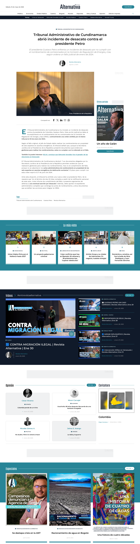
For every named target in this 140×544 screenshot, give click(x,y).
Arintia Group (96, 251)
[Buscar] (133, 14)
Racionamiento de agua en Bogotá (70, 533)
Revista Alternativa (75, 62)
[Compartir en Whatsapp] (69, 120)
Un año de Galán (107, 143)
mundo (9, 340)
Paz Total (45, 251)
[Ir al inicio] (70, 6)
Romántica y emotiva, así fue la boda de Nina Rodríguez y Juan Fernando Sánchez (122, 258)
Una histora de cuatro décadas (113, 535)
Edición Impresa (116, 13)
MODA (123, 251)
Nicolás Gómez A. (27, 429)
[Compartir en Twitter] (57, 120)
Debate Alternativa (97, 17)
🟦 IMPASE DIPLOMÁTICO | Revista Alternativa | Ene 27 (116, 336)
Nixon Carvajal (74, 401)
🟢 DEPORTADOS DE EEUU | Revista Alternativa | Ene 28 (116, 320)
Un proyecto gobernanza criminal (43, 256)
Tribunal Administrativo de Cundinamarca (71, 29)
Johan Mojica (18, 251)
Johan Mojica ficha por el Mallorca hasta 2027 (17, 256)
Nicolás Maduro (71, 17)
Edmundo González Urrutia (54, 17)
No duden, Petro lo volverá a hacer (27, 435)
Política (18, 13)
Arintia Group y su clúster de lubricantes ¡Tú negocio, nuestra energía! (96, 258)
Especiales (11, 469)
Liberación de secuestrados (71, 251)
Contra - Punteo (108, 315)
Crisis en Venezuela (37, 17)
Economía (28, 13)
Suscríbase (128, 7)
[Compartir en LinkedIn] (61, 120)
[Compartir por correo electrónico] (65, 120)
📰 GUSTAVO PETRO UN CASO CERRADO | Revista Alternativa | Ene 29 (118, 304)
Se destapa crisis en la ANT (26, 533)
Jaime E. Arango (74, 429)
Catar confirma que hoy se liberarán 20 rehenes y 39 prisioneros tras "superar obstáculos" (70, 258)
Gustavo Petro (83, 17)
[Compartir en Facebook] (53, 120)
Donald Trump (110, 17)
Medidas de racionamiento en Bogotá (71, 529)
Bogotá (61, 13)
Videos (9, 295)
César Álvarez (28, 401)
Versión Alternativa (110, 299)
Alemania (75, 404)
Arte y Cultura (92, 13)
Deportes (79, 13)
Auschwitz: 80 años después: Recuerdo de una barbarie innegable (74, 408)
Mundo (70, 13)
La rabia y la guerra (74, 435)
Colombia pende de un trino (27, 408)
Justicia (52, 13)
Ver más (129, 295)
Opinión (103, 13)
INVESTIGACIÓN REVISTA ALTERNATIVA (27, 529)
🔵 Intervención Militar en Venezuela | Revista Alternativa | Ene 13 (117, 351)
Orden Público (41, 13)
